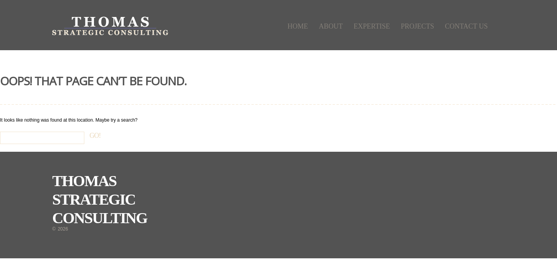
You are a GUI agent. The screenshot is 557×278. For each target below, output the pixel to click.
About (331, 26)
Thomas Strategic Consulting (99, 199)
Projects (417, 26)
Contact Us (466, 26)
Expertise (372, 26)
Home (297, 26)
